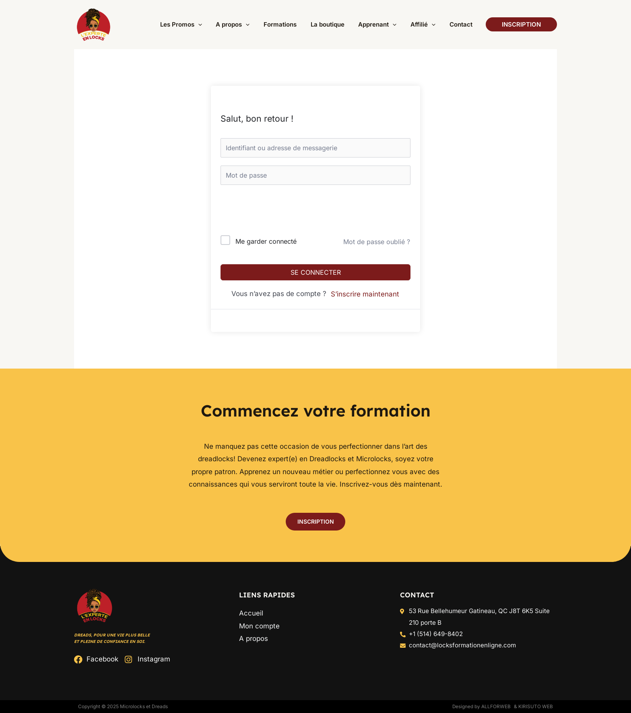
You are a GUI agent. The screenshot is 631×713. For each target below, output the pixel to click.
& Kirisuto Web (533, 706)
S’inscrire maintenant (365, 294)
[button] (207, 25)
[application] (229, 25)
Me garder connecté (266, 241)
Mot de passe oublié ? (376, 242)
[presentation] (275, 212)
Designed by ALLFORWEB (481, 706)
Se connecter (316, 272)
